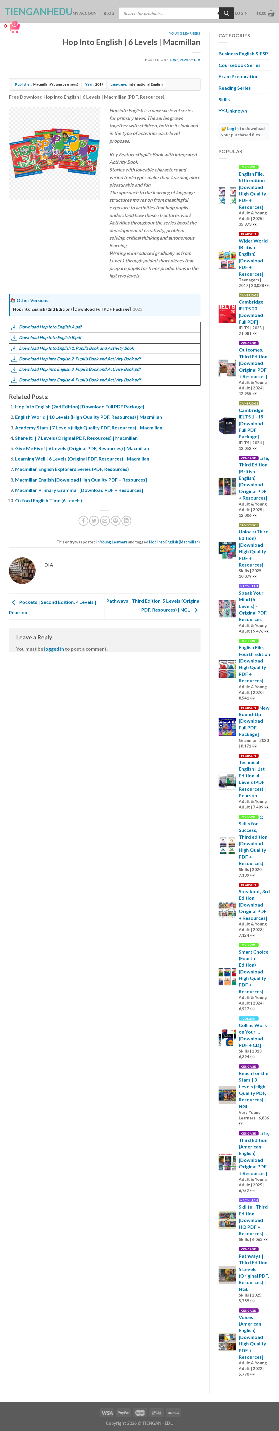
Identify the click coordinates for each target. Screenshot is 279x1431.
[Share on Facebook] (83, 521)
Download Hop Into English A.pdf (46, 326)
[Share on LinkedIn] (126, 521)
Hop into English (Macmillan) (174, 542)
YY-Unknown (233, 110)
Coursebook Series (240, 65)
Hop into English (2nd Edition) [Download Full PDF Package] (72, 309)
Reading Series (235, 88)
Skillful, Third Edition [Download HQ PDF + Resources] (253, 1220)
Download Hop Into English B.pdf (46, 337)
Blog (109, 13)
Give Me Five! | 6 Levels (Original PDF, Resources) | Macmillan (82, 448)
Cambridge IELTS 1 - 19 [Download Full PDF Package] (251, 423)
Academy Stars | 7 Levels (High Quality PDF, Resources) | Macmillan (88, 427)
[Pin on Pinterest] (116, 521)
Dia (197, 60)
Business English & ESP (243, 53)
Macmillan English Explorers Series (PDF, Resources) (72, 469)
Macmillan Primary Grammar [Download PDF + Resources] (79, 490)
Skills (224, 99)
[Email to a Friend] (105, 521)
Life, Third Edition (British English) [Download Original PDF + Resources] (254, 477)
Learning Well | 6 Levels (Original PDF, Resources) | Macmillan (82, 458)
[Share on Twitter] (94, 521)
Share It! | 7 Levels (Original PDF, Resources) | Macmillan (76, 438)
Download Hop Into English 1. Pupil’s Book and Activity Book (72, 348)
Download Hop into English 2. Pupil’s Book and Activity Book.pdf (76, 358)
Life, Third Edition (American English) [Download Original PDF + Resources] (254, 1153)
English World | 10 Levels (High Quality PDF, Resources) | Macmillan (88, 417)
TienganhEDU (34, 11)
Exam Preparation (239, 76)
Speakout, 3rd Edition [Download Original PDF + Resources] (254, 904)
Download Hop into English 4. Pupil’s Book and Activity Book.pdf (76, 379)
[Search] (226, 13)
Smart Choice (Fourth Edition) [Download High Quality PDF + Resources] (253, 971)
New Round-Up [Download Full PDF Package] (254, 721)
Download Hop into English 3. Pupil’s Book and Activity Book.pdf (76, 369)
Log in (233, 128)
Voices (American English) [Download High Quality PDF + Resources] (252, 1337)
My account (86, 13)
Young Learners (185, 33)
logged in (54, 649)
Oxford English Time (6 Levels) (48, 500)
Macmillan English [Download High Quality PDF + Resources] (81, 479)
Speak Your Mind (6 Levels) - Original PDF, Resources (253, 606)
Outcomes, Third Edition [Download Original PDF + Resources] (253, 363)
